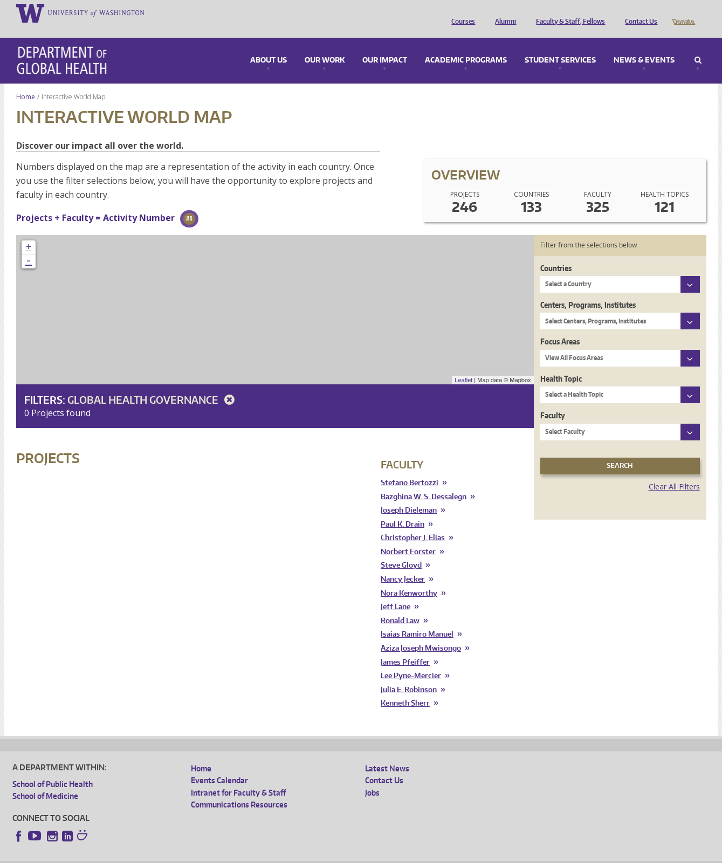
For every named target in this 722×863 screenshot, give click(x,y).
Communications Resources (239, 789)
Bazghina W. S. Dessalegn (423, 482)
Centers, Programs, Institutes (588, 289)
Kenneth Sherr (405, 688)
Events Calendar (219, 765)
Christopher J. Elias (413, 523)
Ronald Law (400, 606)
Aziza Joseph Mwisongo (421, 633)
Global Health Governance (152, 384)
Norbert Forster (408, 537)
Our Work (325, 45)
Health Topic (561, 363)
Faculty (552, 400)
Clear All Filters (674, 471)
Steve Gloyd (401, 550)
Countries (556, 253)
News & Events (644, 45)
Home (25, 81)
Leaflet (463, 365)
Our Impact (384, 45)
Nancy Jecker (403, 564)
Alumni (502, 12)
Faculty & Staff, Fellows (567, 12)
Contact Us (638, 12)
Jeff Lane (395, 592)
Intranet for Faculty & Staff (238, 777)
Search (698, 45)
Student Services (560, 45)
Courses (460, 12)
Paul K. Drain (402, 509)
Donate (682, 12)
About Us (268, 45)
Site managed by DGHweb (263, 855)
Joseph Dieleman (409, 495)
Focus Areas (560, 326)
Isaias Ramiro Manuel (417, 619)
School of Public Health (52, 769)
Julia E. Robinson (409, 675)
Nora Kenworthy (409, 578)
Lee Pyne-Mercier (411, 661)
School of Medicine (45, 780)
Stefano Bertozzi (409, 468)
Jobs (372, 777)
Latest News (387, 753)
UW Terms (199, 855)
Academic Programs (466, 45)
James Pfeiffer (405, 647)
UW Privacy (155, 855)
